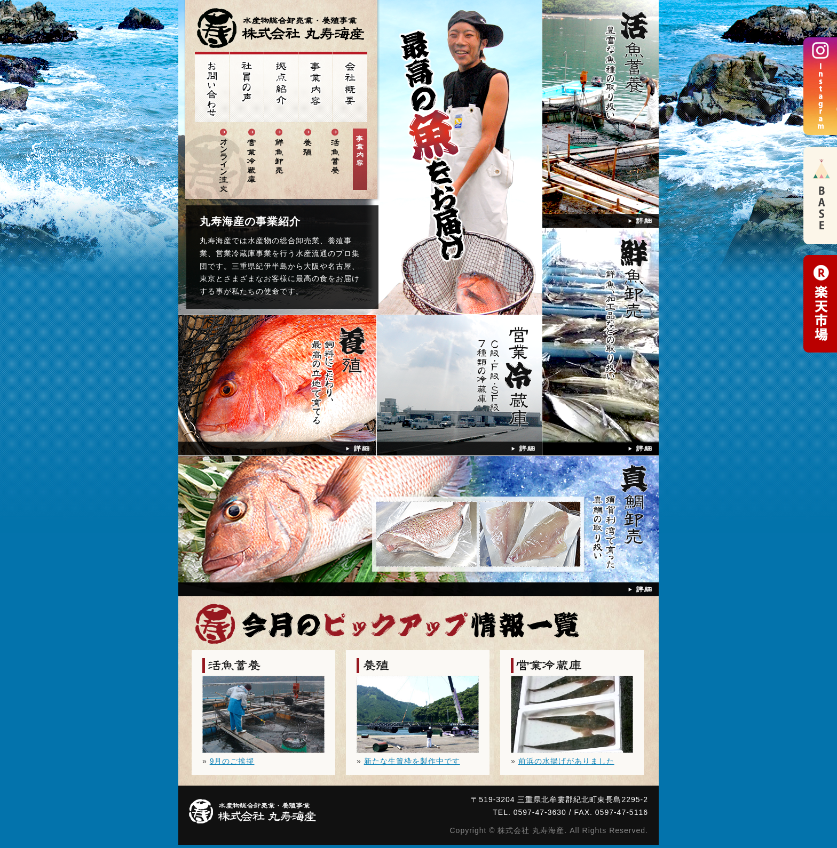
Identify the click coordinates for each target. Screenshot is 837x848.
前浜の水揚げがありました (566, 761)
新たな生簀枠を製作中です (412, 761)
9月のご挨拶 (232, 761)
